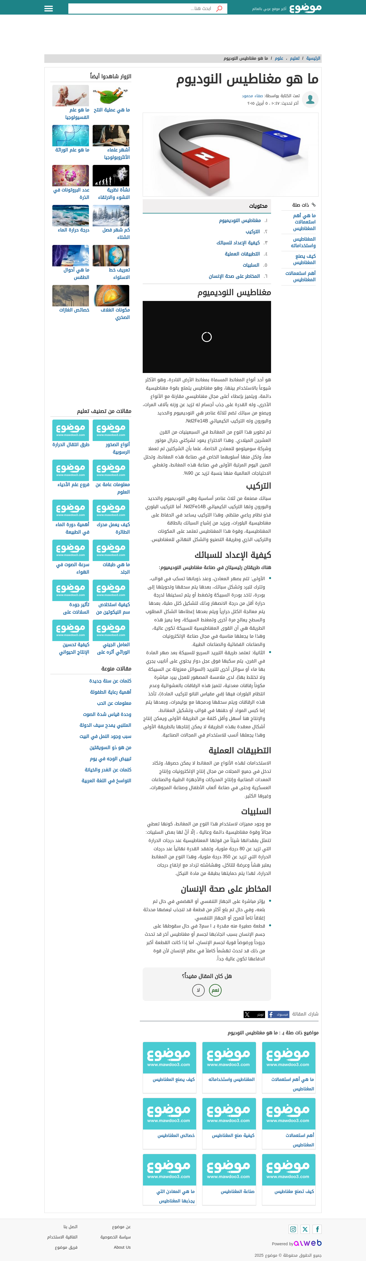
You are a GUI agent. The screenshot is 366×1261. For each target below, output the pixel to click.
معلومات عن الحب (114, 703)
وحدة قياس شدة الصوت (107, 715)
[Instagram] (293, 1229)
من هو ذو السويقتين (110, 748)
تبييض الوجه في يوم (110, 759)
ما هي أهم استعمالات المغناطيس (304, 222)
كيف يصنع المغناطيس (304, 259)
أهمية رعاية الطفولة (110, 692)
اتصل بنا (70, 1227)
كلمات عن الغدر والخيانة (108, 770)
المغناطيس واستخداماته (303, 242)
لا (198, 990)
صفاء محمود (252, 96)
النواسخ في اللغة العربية (106, 781)
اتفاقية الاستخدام (62, 1237)
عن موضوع (121, 1227)
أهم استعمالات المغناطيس (300, 276)
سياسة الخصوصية (115, 1237)
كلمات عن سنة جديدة (110, 681)
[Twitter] (305, 1229)
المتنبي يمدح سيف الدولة (105, 725)
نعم (215, 990)
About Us (122, 1247)
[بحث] (219, 8)
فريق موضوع (66, 1247)
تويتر (260, 1014)
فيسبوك (282, 1014)
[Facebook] (317, 1229)
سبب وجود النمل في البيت (105, 737)
